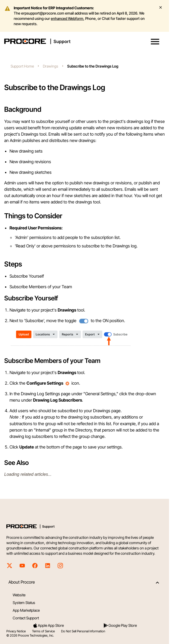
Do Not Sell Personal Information (83, 631)
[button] (155, 41)
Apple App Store (48, 625)
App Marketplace (26, 610)
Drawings (50, 66)
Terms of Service (43, 631)
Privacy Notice (16, 631)
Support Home (22, 66)
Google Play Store (120, 625)
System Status (24, 602)
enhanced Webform (67, 18)
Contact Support (26, 618)
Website (19, 595)
